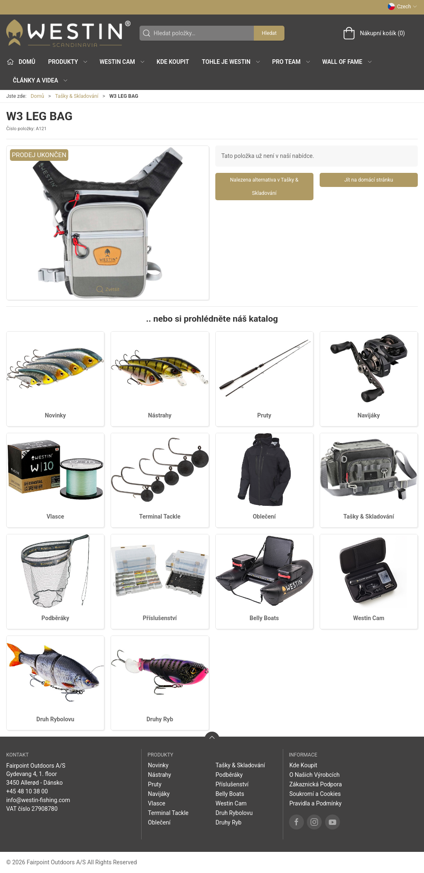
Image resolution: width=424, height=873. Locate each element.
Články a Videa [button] (40, 80)
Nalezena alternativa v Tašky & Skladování (264, 186)
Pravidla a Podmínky (315, 803)
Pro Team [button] (291, 61)
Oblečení (264, 516)
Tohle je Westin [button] (231, 61)
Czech (402, 6)
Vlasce (55, 516)
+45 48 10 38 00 (27, 791)
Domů (37, 96)
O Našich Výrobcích (314, 774)
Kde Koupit (173, 61)
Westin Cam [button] (123, 61)
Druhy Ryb (160, 719)
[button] (107, 223)
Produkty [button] (68, 61)
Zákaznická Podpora (315, 784)
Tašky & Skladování (77, 96)
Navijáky (369, 415)
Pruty (264, 415)
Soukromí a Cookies (315, 794)
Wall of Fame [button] (347, 61)
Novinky (55, 415)
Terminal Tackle (160, 516)
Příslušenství (160, 618)
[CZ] (68, 33)
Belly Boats (264, 618)
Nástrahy (160, 415)
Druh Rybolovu (55, 719)
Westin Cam (368, 618)
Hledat (269, 33)
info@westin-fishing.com (38, 800)
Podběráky (55, 618)
